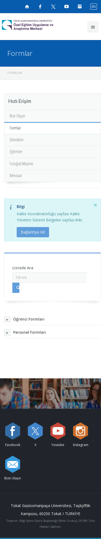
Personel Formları (25, 332)
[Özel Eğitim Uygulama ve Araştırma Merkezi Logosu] (36, 25)
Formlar (15, 128)
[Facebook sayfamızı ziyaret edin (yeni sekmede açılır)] (40, 6)
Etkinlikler (17, 140)
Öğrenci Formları (24, 319)
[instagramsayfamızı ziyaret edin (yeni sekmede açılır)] (79, 6)
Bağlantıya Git (33, 232)
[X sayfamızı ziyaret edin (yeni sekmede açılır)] (53, 6)
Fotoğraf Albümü (21, 164)
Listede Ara (22, 267)
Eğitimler (16, 151)
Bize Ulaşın (17, 116)
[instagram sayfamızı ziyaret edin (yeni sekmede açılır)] (80, 431)
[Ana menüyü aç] (93, 26)
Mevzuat (16, 175)
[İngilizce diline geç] (92, 6)
